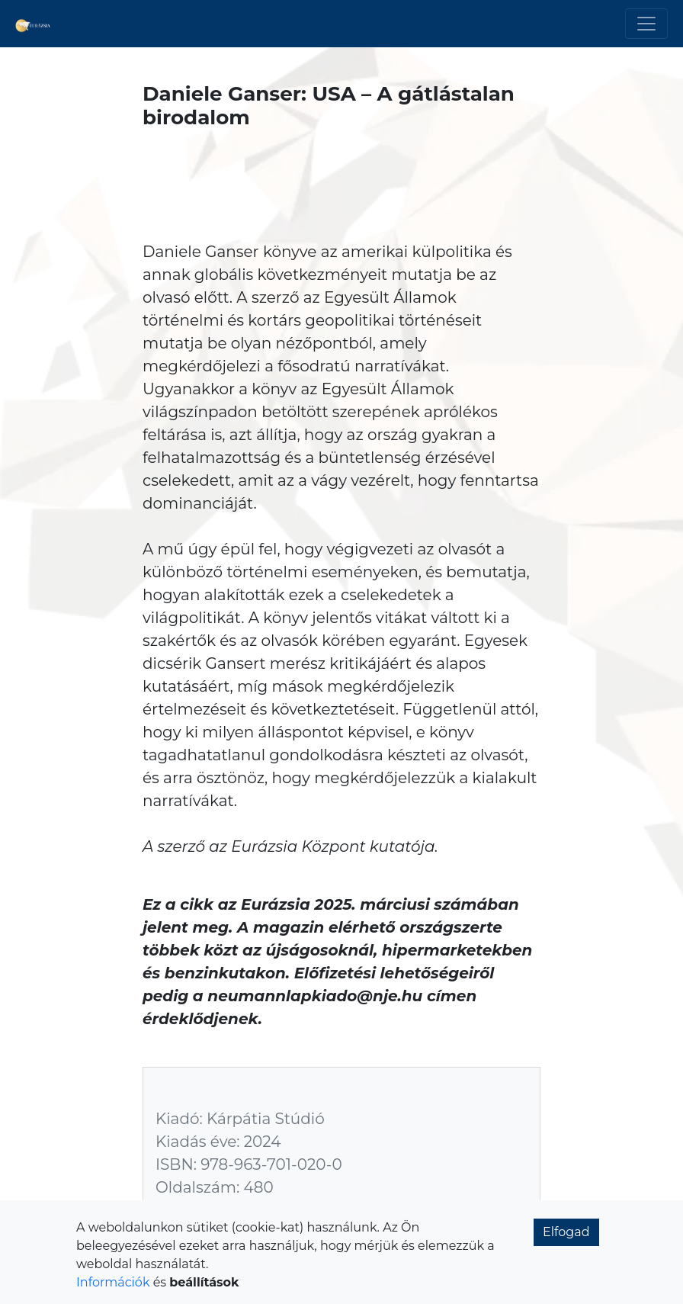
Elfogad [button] (566, 1232)
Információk (112, 1282)
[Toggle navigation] (646, 23)
